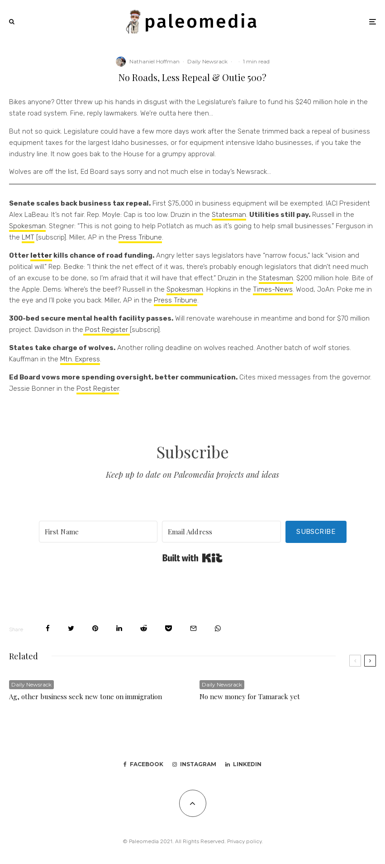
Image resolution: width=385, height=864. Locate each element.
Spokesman (27, 226)
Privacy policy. (245, 841)
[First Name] (98, 531)
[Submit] (143, 628)
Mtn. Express (80, 359)
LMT (28, 237)
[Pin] (95, 628)
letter (41, 255)
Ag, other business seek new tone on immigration (85, 696)
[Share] (48, 628)
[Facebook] (143, 764)
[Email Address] (221, 531)
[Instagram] (194, 764)
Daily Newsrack (207, 61)
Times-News (273, 289)
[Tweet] (71, 628)
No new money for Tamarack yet (250, 696)
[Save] (168, 628)
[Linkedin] (243, 764)
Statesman (229, 215)
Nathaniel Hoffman (154, 61)
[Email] (193, 628)
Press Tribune (140, 237)
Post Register (106, 330)
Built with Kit (192, 558)
